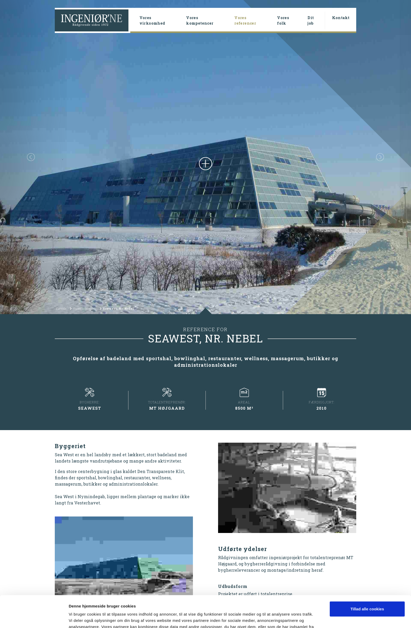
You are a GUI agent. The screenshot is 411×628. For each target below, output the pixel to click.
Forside (61, 308)
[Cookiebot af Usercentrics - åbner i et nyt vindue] (34, 618)
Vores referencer (253, 20)
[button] (31, 157)
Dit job (310, 20)
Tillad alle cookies (367, 579)
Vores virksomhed (152, 20)
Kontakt (341, 17)
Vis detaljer (79, 617)
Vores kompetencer (199, 20)
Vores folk (283, 20)
